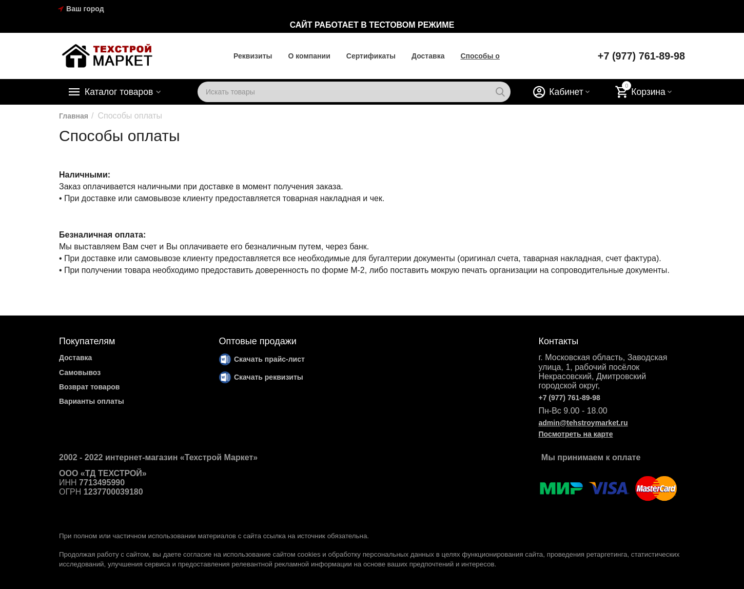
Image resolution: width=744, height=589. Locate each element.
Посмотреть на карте (575, 434)
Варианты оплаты (91, 401)
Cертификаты (370, 56)
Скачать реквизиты (268, 377)
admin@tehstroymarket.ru (583, 423)
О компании (309, 56)
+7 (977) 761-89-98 (641, 56)
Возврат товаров (89, 387)
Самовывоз (80, 372)
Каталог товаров (120, 92)
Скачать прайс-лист (269, 359)
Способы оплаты (491, 56)
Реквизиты (252, 56)
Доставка (427, 56)
